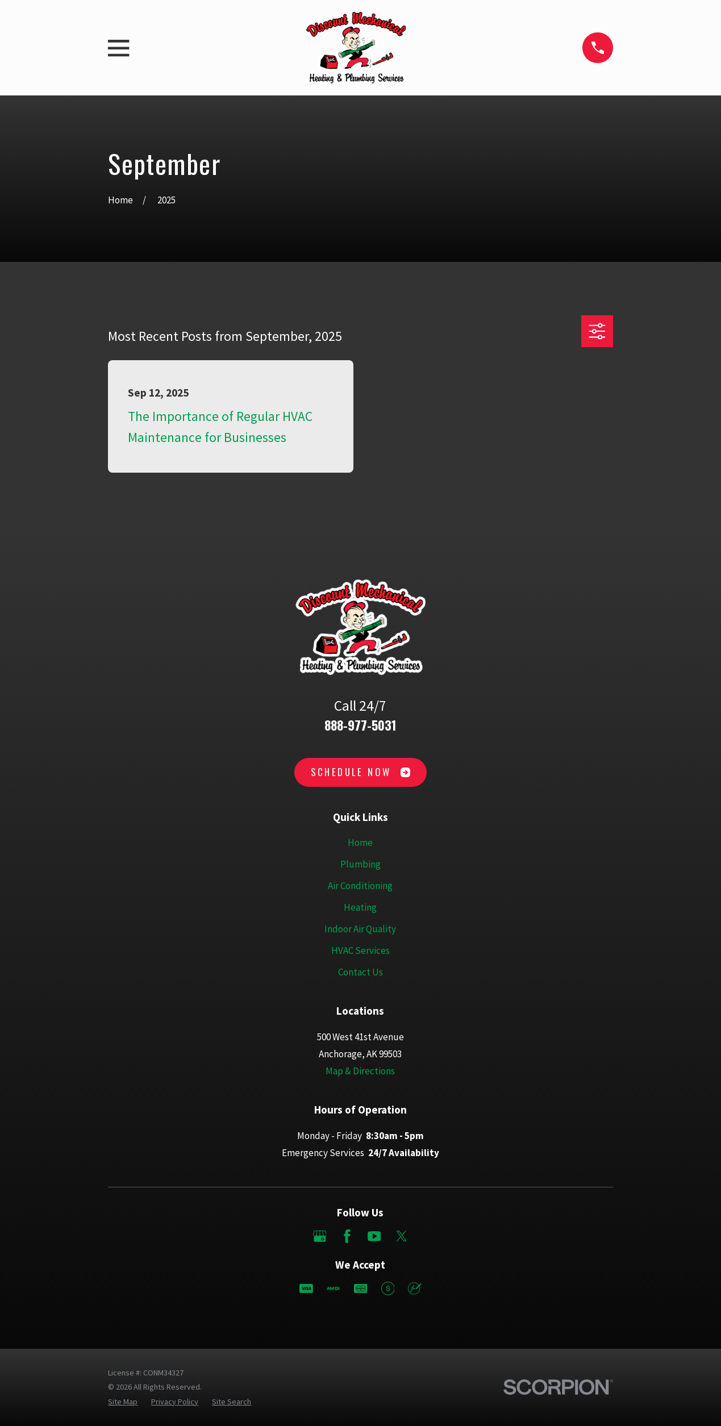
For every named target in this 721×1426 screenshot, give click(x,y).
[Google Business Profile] (320, 1236)
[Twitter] (402, 1236)
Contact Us (360, 972)
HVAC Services (360, 950)
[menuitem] (122, 1402)
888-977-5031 (360, 724)
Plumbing (360, 864)
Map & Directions (360, 1071)
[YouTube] (374, 1236)
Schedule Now (361, 772)
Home (360, 842)
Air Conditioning (360, 885)
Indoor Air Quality (360, 929)
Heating (360, 907)
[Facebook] (347, 1236)
